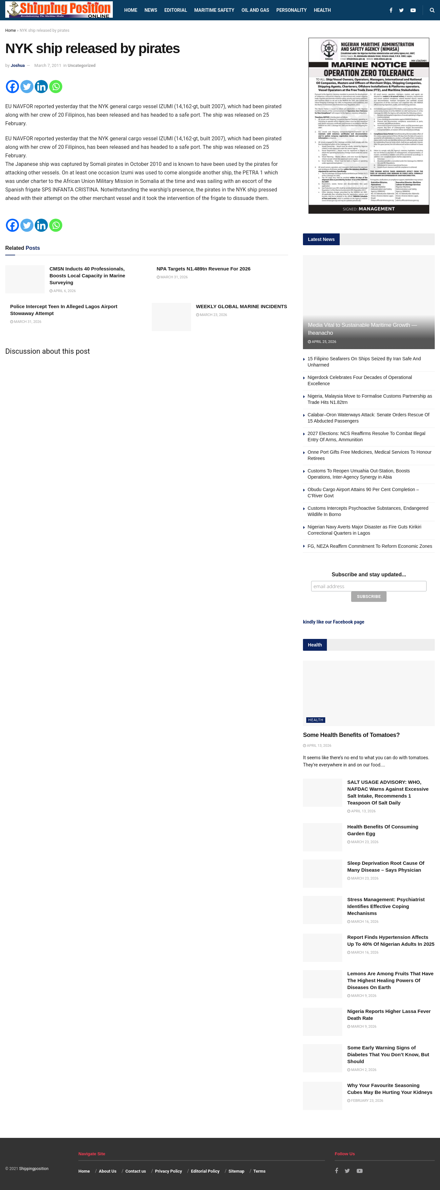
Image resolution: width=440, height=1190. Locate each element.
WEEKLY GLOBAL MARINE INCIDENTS (241, 306)
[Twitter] (26, 86)
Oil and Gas (255, 10)
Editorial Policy (205, 1171)
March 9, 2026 (361, 996)
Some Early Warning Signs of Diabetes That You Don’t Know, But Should (388, 1054)
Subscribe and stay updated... (369, 574)
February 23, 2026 (365, 1101)
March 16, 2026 (362, 922)
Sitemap (236, 1171)
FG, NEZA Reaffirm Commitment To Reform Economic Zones (370, 546)
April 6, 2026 (63, 291)
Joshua (18, 65)
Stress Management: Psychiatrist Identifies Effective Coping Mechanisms (386, 906)
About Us (108, 1171)
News (151, 10)
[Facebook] (12, 86)
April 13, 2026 (317, 745)
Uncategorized (82, 65)
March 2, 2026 (361, 1070)
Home (130, 10)
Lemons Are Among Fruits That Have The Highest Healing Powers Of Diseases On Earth (390, 980)
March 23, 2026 (211, 315)
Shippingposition (33, 1168)
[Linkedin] (41, 86)
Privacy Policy (168, 1171)
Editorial (175, 10)
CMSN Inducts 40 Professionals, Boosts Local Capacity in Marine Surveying (87, 275)
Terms (259, 1171)
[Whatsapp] (55, 86)
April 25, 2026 (322, 342)
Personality (291, 10)
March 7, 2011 (47, 65)
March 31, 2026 (172, 277)
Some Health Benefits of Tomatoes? (351, 735)
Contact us (135, 1171)
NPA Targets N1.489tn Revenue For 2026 (204, 268)
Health (322, 10)
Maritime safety (214, 10)
